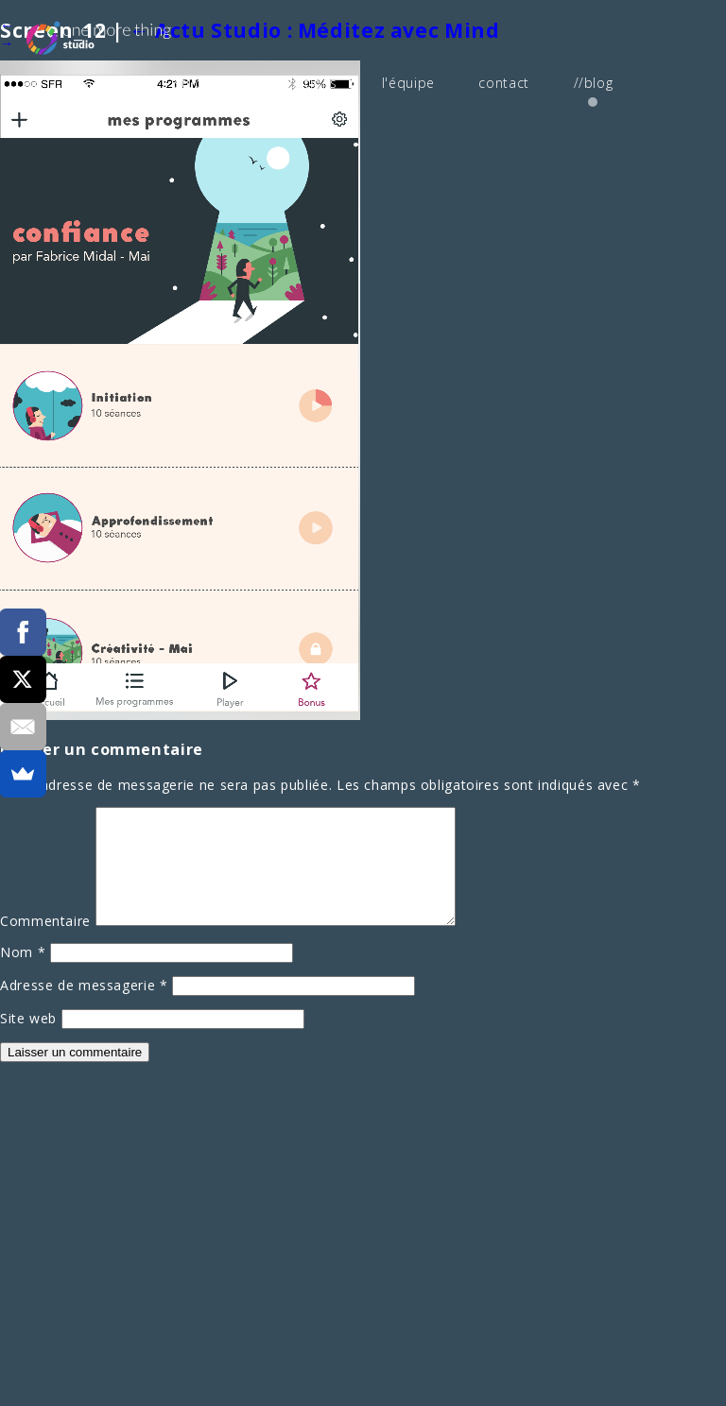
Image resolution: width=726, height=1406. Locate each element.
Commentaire (45, 943)
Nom (22, 974)
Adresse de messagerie (84, 1007)
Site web (28, 1040)
